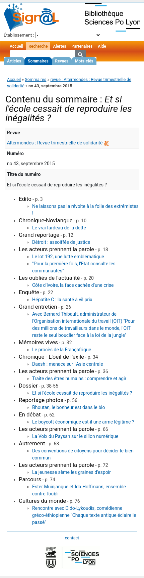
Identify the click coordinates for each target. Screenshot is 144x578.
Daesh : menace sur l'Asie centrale (67, 364)
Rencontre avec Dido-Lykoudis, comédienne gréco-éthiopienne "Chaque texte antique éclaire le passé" (84, 515)
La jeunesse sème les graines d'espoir (71, 472)
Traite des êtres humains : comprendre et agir (79, 378)
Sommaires (38, 61)
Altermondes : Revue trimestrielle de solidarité (55, 142)
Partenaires (82, 46)
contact (72, 537)
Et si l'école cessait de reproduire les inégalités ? (82, 393)
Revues (62, 61)
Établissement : (19, 35)
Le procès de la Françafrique (61, 349)
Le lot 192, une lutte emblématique (68, 256)
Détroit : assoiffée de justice (61, 242)
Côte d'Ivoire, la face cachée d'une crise (73, 285)
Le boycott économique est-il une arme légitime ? (83, 422)
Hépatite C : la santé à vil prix (62, 299)
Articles (14, 61)
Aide (102, 46)
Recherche (38, 46)
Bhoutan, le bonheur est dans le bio (68, 407)
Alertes (59, 46)
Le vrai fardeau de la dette (59, 227)
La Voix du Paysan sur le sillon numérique (75, 436)
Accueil (16, 46)
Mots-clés (84, 61)
